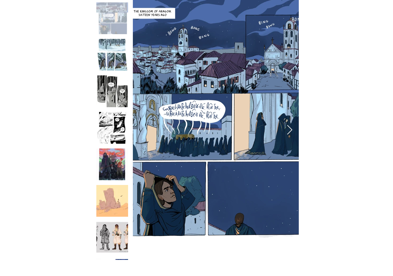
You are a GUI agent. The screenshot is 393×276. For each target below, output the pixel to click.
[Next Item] (290, 130)
